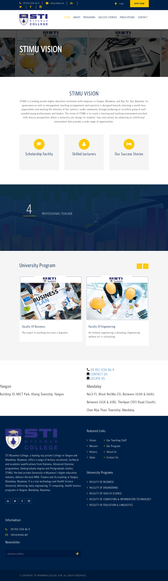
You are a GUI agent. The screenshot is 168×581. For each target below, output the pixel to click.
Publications (127, 17)
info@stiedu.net (57, 3)
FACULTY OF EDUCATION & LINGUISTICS (111, 504)
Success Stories (107, 17)
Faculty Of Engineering (102, 326)
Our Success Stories (129, 154)
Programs (89, 17)
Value (92, 457)
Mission (93, 446)
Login (119, 3)
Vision (92, 440)
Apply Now (139, 3)
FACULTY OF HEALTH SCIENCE (105, 493)
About (76, 17)
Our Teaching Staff (116, 440)
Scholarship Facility (39, 154)
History (93, 451)
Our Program (113, 446)
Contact (143, 17)
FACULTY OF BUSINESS (101, 481)
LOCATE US (97, 378)
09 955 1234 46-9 (31, 3)
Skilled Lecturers (84, 154)
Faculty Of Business (33, 326)
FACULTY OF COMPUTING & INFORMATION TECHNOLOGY (120, 499)
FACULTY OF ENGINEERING (103, 487)
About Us (112, 451)
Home (67, 17)
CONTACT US (98, 374)
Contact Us (112, 457)
